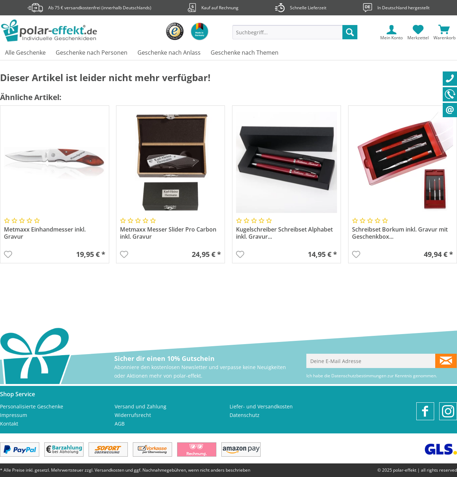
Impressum (13, 415)
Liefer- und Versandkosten (261, 406)
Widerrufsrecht (133, 415)
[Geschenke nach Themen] (244, 53)
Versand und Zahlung (140, 406)
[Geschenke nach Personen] (91, 53)
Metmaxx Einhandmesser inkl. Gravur (45, 233)
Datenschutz (245, 415)
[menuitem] (294, 35)
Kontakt (9, 423)
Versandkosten (109, 470)
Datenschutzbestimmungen (358, 376)
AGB (120, 423)
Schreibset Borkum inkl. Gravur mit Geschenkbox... (400, 233)
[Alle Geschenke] (25, 53)
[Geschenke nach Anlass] (169, 53)
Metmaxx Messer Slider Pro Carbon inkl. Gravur (168, 233)
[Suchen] (349, 32)
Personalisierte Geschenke (31, 406)
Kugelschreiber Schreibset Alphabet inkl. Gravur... (284, 233)
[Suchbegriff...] (294, 32)
